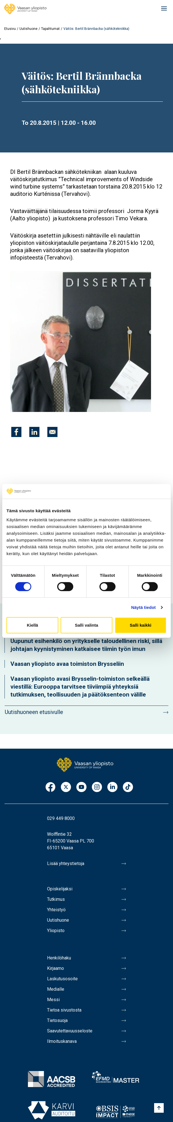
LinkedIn (112, 787)
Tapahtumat (50, 29)
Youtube (81, 787)
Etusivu (10, 29)
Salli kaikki (140, 625)
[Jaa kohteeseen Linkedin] (34, 432)
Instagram (97, 787)
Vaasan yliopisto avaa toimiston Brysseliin (67, 663)
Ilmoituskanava (62, 1041)
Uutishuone (28, 29)
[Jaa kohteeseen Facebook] (16, 432)
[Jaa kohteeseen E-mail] (52, 432)
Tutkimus (56, 899)
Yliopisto (56, 930)
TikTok (128, 787)
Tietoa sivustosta (64, 1010)
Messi (53, 999)
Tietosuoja (57, 1020)
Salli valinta (86, 625)
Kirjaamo (55, 968)
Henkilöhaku (59, 958)
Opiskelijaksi (59, 889)
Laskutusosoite (62, 978)
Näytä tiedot (143, 607)
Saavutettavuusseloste (69, 1031)
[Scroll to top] (159, 1108)
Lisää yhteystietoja (65, 863)
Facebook (50, 787)
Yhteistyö (56, 909)
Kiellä (32, 625)
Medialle (55, 989)
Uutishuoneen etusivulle (34, 712)
